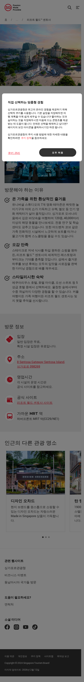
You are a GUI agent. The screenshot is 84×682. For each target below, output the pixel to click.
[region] (42, 127)
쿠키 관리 (14, 153)
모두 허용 (57, 152)
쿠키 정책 (26, 138)
